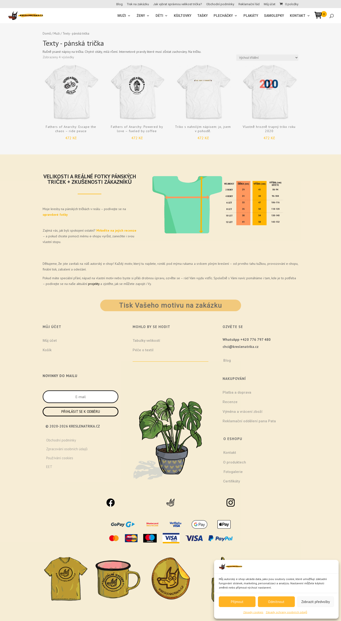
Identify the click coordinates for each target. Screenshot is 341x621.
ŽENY (141, 16)
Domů (47, 34)
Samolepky (274, 16)
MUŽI (121, 16)
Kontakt (297, 16)
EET (49, 466)
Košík (47, 350)
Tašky (202, 16)
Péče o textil (143, 350)
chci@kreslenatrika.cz (241, 346)
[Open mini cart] (320, 16)
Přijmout (237, 601)
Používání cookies (59, 458)
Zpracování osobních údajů (66, 449)
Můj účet (269, 4)
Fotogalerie (233, 472)
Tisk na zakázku (138, 4)
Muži (57, 34)
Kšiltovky (182, 16)
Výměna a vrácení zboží (242, 412)
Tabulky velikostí (146, 340)
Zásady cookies (253, 612)
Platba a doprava (237, 392)
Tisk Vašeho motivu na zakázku (170, 305)
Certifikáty (231, 481)
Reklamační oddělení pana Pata (249, 421)
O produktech (234, 462)
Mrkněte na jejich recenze (115, 230)
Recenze (230, 402)
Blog (119, 4)
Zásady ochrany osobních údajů (286, 612)
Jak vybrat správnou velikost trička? (177, 4)
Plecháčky (223, 16)
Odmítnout (276, 601)
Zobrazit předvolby (315, 601)
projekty (93, 284)
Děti (159, 16)
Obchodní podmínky (220, 4)
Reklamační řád (249, 4)
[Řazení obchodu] (267, 57)
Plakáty (250, 16)
